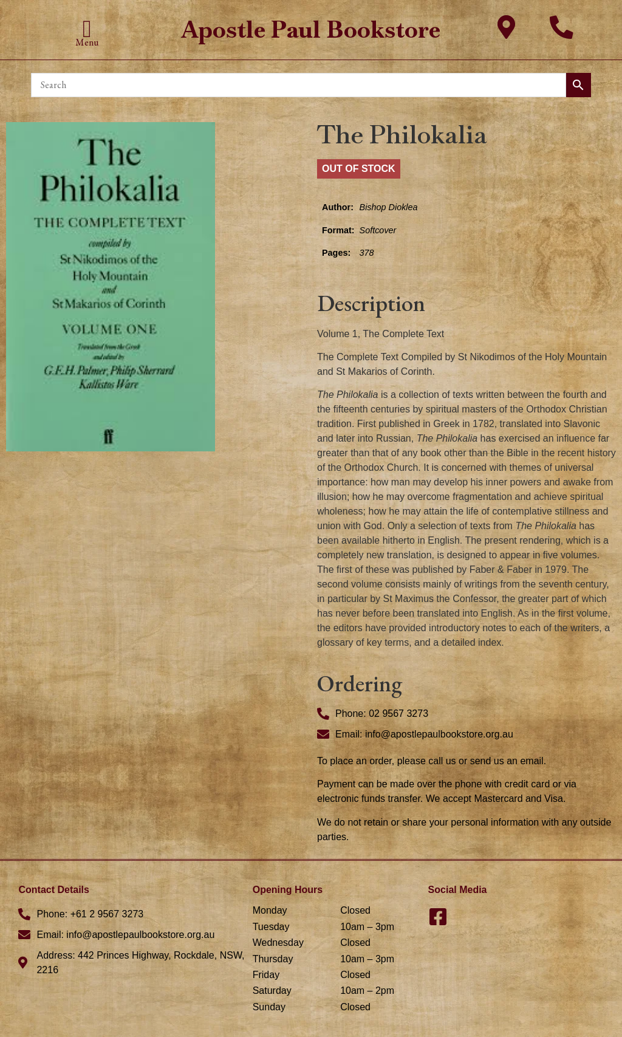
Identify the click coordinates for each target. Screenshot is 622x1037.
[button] (87, 29)
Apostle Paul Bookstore (311, 29)
